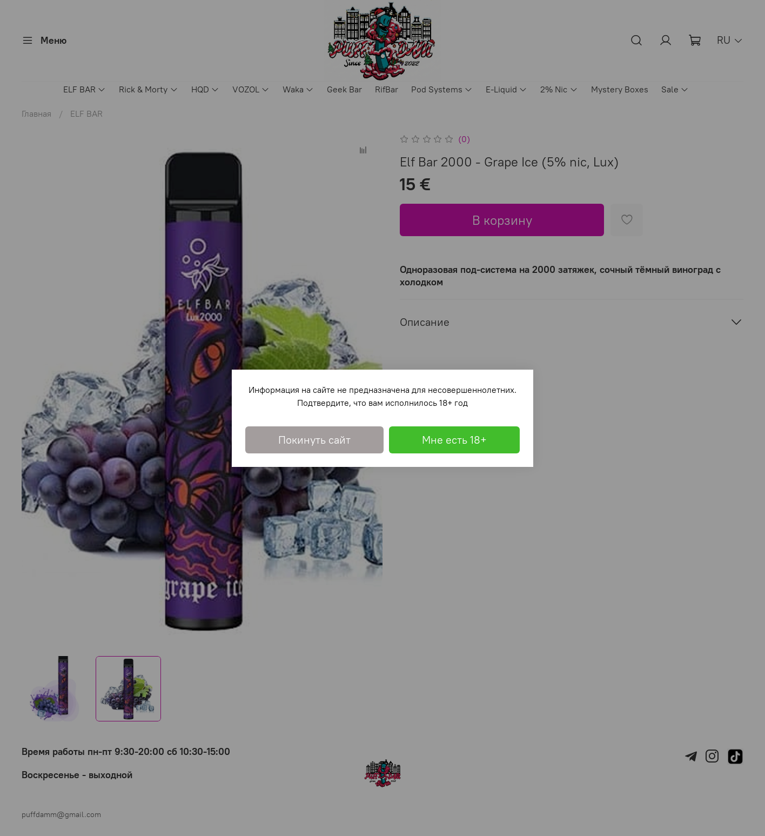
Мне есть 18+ (454, 439)
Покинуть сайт (314, 439)
